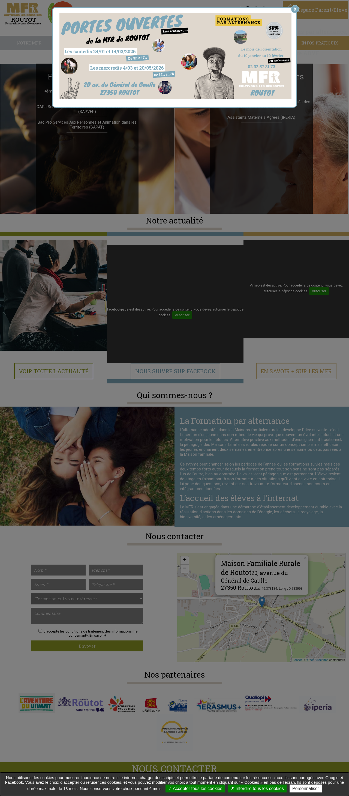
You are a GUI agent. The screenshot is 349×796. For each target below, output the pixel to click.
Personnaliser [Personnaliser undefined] (305, 788)
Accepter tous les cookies (195, 788)
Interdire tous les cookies (257, 788)
